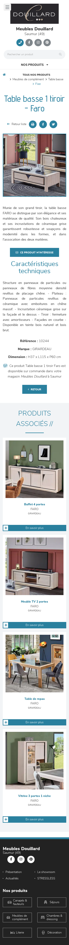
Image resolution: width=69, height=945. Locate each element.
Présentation (14, 872)
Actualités (12, 878)
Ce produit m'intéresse (34, 252)
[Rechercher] (61, 54)
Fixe (38, 83)
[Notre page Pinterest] (47, 42)
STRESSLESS (46, 878)
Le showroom (46, 872)
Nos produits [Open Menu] (34, 64)
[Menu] (7, 7)
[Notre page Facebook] (29, 42)
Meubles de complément (28, 79)
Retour (34, 389)
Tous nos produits (36, 75)
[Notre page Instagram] (38, 42)
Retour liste (16, 124)
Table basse (55, 79)
